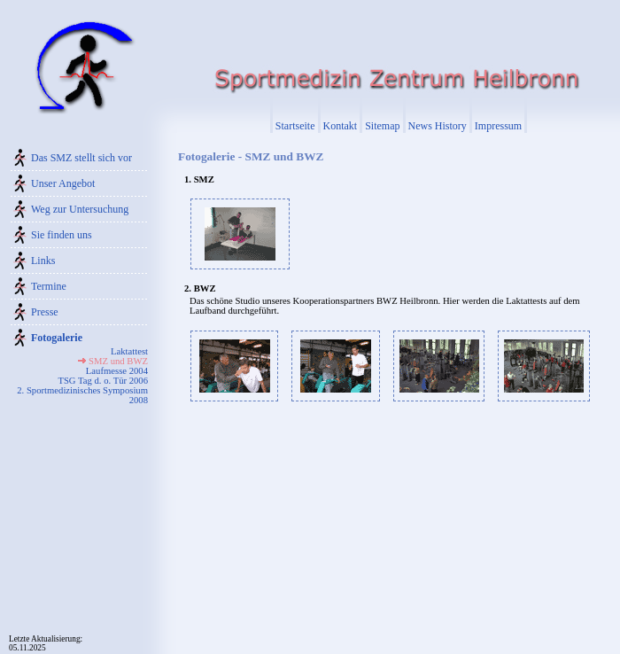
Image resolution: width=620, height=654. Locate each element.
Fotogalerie (56, 337)
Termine (48, 286)
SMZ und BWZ (118, 361)
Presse (44, 312)
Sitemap (382, 126)
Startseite (295, 126)
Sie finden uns (61, 235)
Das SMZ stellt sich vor (81, 158)
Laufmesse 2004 (117, 371)
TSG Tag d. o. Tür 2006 (103, 380)
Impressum (498, 126)
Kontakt (340, 126)
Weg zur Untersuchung (79, 209)
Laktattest (129, 351)
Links (43, 260)
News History (437, 126)
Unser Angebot (63, 183)
